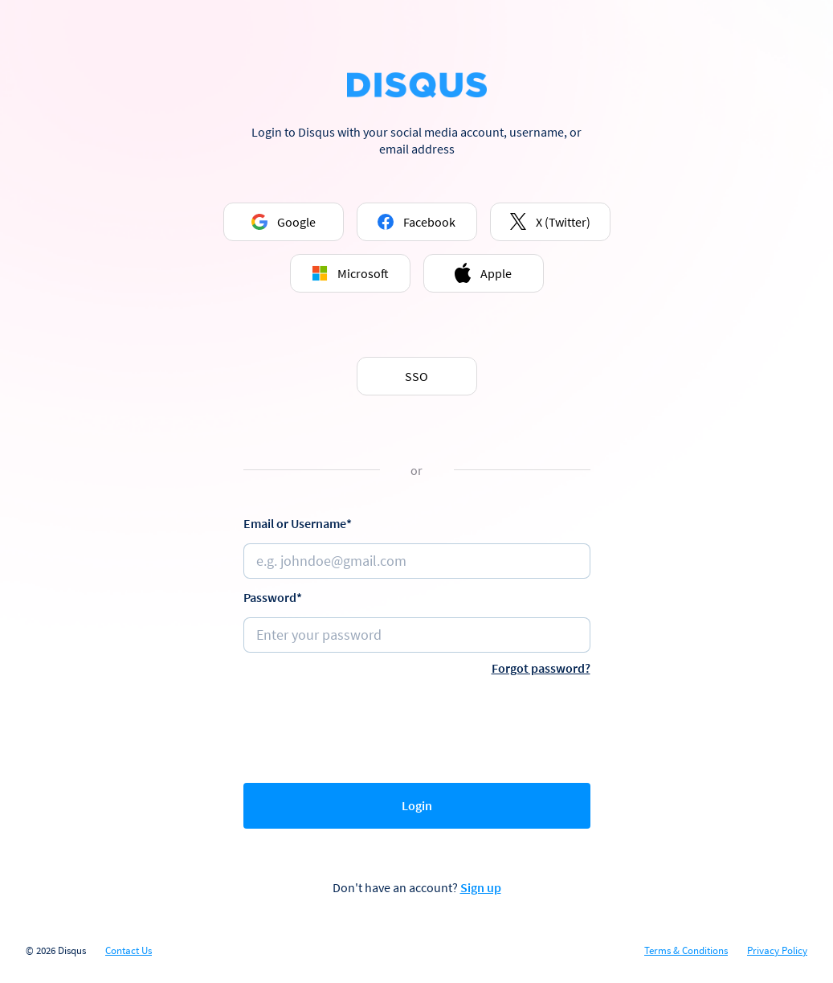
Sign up (480, 887)
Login (417, 805)
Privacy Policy (777, 950)
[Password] (416, 635)
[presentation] (417, 725)
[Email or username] (416, 561)
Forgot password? (541, 668)
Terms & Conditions (686, 950)
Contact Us (128, 950)
